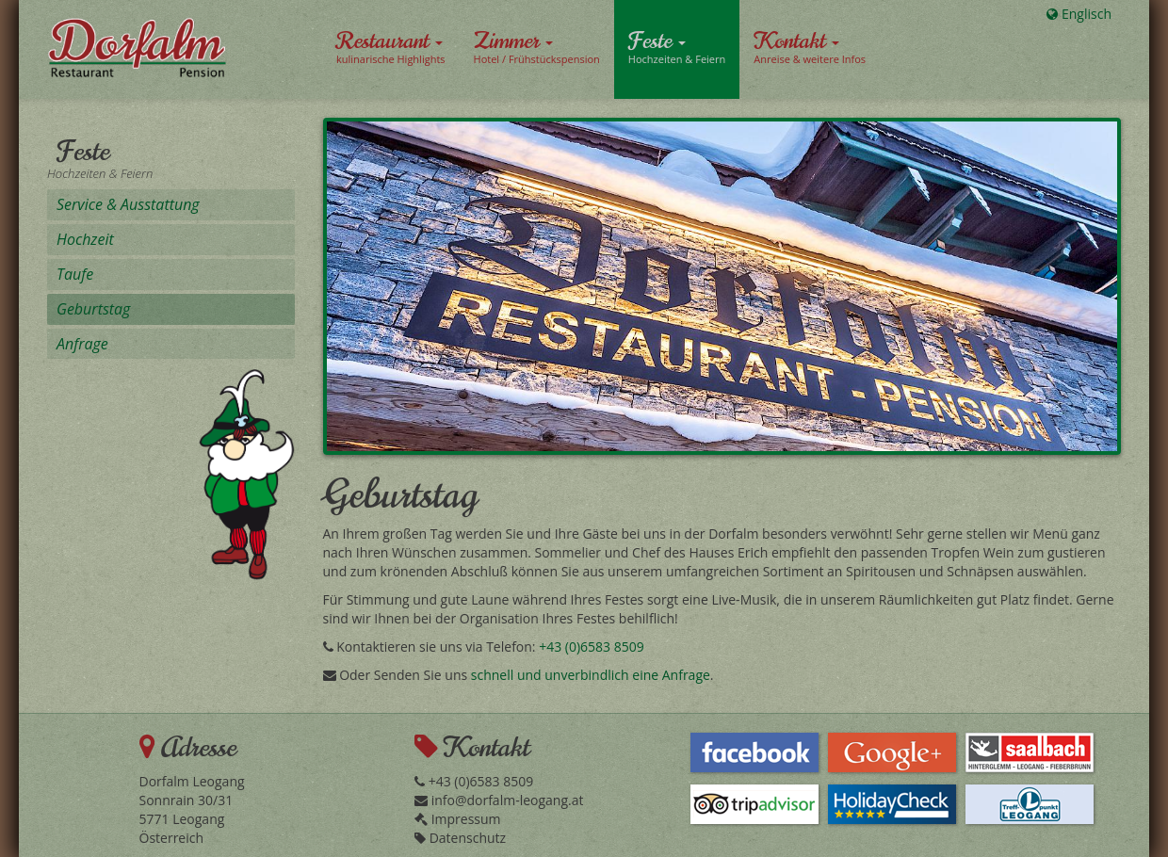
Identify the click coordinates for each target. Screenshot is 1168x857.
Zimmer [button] (537, 46)
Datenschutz (460, 838)
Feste (83, 151)
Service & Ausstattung (128, 204)
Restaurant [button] (391, 46)
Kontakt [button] (810, 46)
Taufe (75, 274)
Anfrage (82, 343)
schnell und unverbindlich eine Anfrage (590, 675)
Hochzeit (85, 239)
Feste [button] (676, 46)
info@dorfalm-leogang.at (498, 800)
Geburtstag (93, 309)
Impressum (457, 819)
